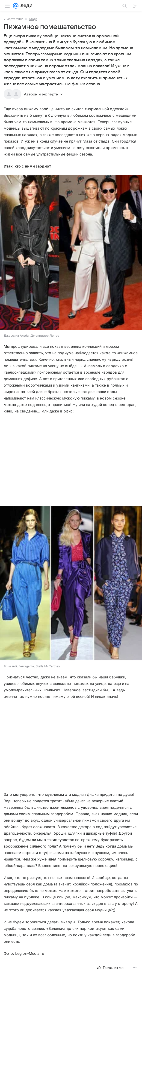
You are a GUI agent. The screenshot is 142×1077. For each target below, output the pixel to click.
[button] (71, 253)
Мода (33, 19)
